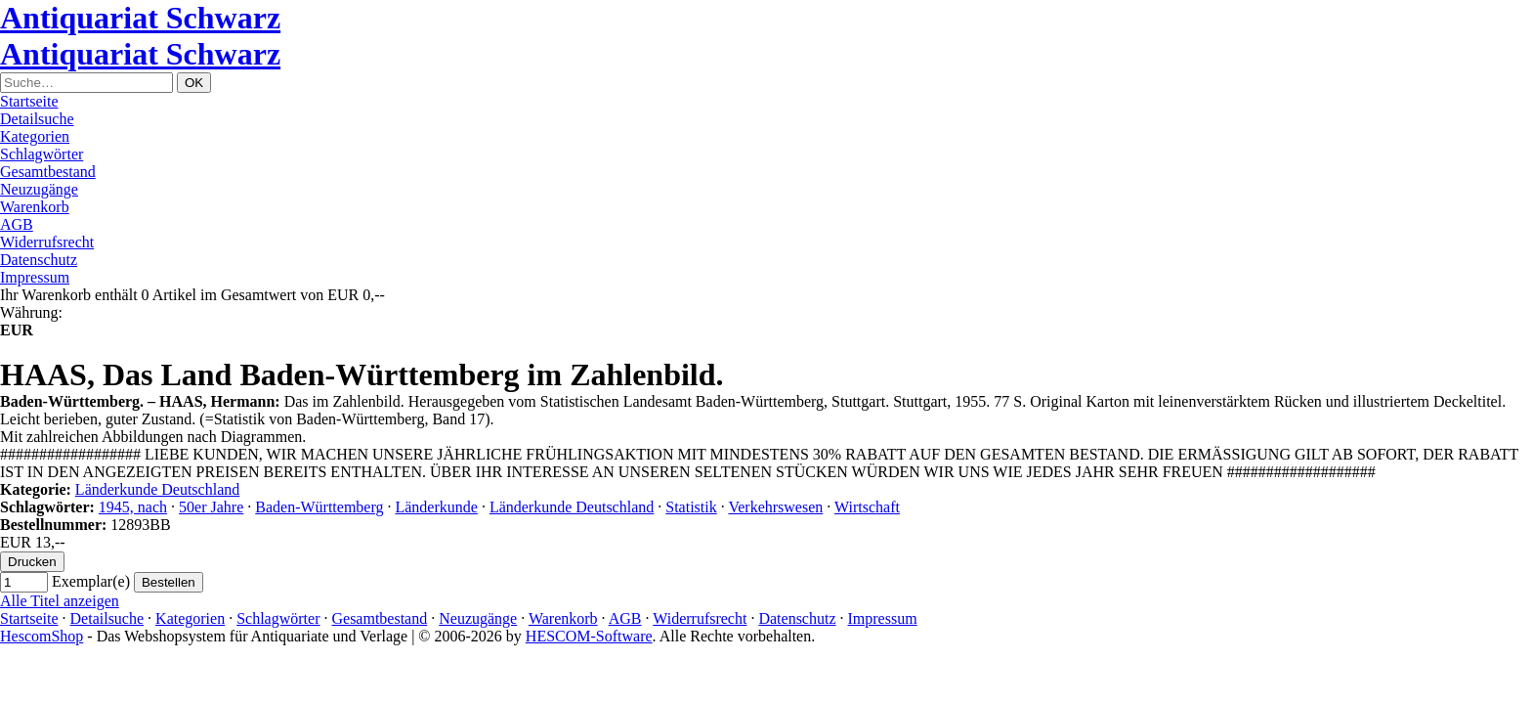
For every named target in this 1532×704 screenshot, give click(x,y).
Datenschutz (38, 259)
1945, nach (133, 507)
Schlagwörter (41, 154)
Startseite (29, 101)
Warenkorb (34, 206)
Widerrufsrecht (47, 242)
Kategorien (34, 136)
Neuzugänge (39, 189)
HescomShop (41, 636)
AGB (16, 224)
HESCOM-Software (589, 636)
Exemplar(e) (91, 581)
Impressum (34, 277)
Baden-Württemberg (319, 507)
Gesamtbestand (48, 171)
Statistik (690, 507)
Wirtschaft (867, 507)
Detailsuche (37, 118)
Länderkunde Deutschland (157, 489)
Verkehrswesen (775, 507)
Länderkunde (436, 507)
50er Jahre (211, 507)
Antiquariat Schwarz (140, 17)
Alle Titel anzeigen (59, 601)
